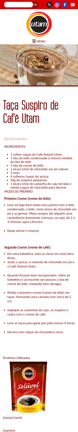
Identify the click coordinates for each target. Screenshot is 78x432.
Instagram (57, 5)
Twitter (49, 5)
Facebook (65, 5)
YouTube (73, 5)
